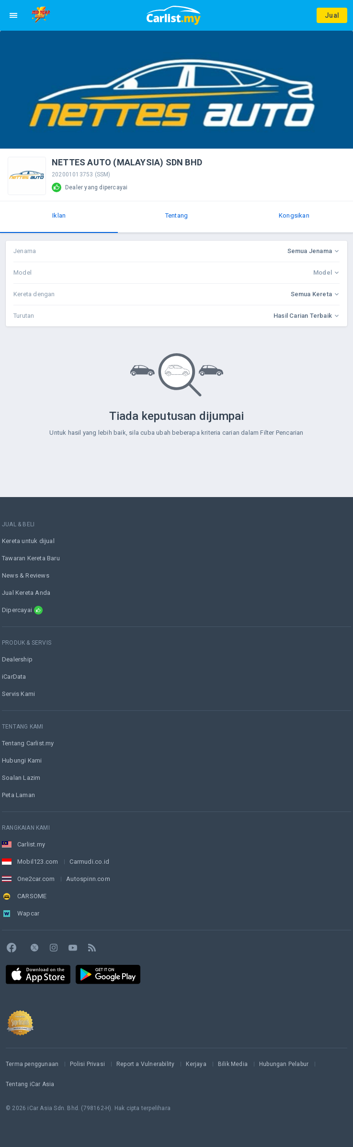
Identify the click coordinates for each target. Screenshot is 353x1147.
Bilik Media (233, 1064)
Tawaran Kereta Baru (31, 558)
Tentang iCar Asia (30, 1084)
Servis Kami (18, 693)
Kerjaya (196, 1064)
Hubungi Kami (22, 760)
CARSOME (31, 896)
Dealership (17, 659)
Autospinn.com (88, 878)
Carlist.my (31, 844)
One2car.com (36, 878)
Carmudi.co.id (89, 861)
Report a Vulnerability (145, 1064)
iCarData (14, 676)
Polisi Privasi (87, 1064)
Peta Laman (18, 795)
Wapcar (28, 913)
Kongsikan (294, 215)
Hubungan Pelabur (283, 1064)
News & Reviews (25, 575)
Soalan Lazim (21, 777)
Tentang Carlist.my (28, 743)
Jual (332, 15)
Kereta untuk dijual (28, 541)
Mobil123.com (37, 861)
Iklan (59, 215)
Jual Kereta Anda (26, 592)
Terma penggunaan (32, 1064)
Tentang (176, 215)
